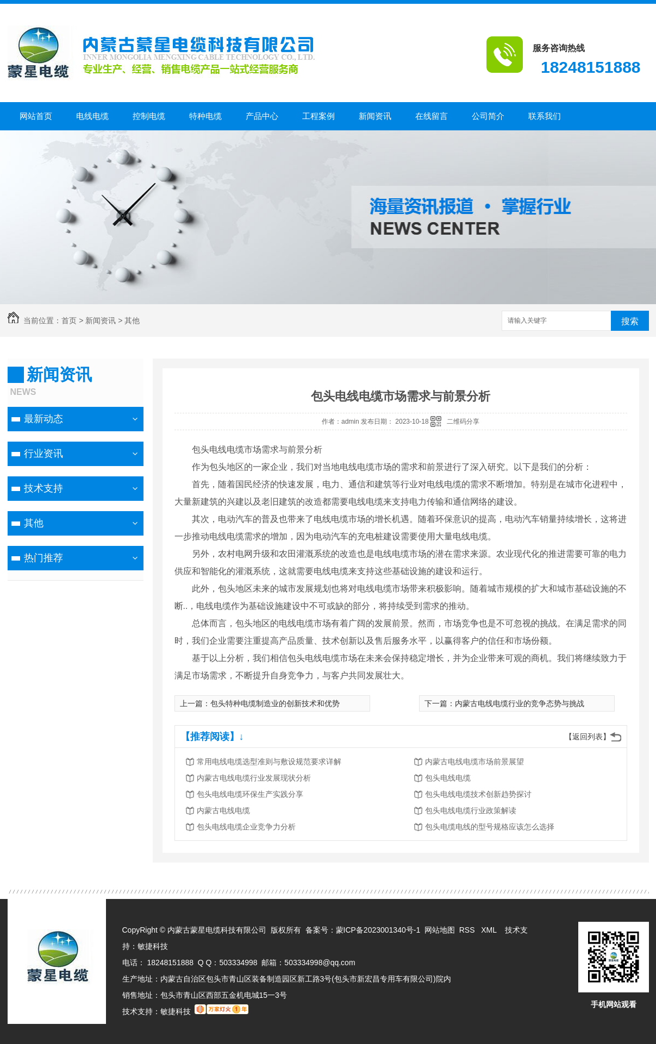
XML (489, 930)
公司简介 (488, 116)
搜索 (630, 321)
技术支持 (43, 488)
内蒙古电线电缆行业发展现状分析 (254, 777)
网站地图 (439, 930)
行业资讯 (43, 453)
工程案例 (318, 116)
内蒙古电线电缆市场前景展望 (474, 761)
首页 (69, 320)
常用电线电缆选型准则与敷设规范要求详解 (269, 761)
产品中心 (262, 116)
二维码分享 (463, 421)
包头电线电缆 (448, 777)
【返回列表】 (587, 736)
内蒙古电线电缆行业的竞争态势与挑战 (519, 703)
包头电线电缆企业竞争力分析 (246, 826)
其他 (132, 320)
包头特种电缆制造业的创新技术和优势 (275, 703)
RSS (468, 930)
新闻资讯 (375, 116)
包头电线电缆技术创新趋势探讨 (478, 794)
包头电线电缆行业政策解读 (470, 810)
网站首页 (36, 116)
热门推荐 (43, 557)
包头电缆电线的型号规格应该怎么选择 (489, 826)
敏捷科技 (153, 946)
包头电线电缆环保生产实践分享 (250, 794)
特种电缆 (205, 116)
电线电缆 (92, 116)
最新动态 (43, 418)
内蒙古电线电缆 (223, 810)
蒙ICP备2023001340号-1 (378, 930)
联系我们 (544, 116)
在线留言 (431, 116)
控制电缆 (149, 116)
